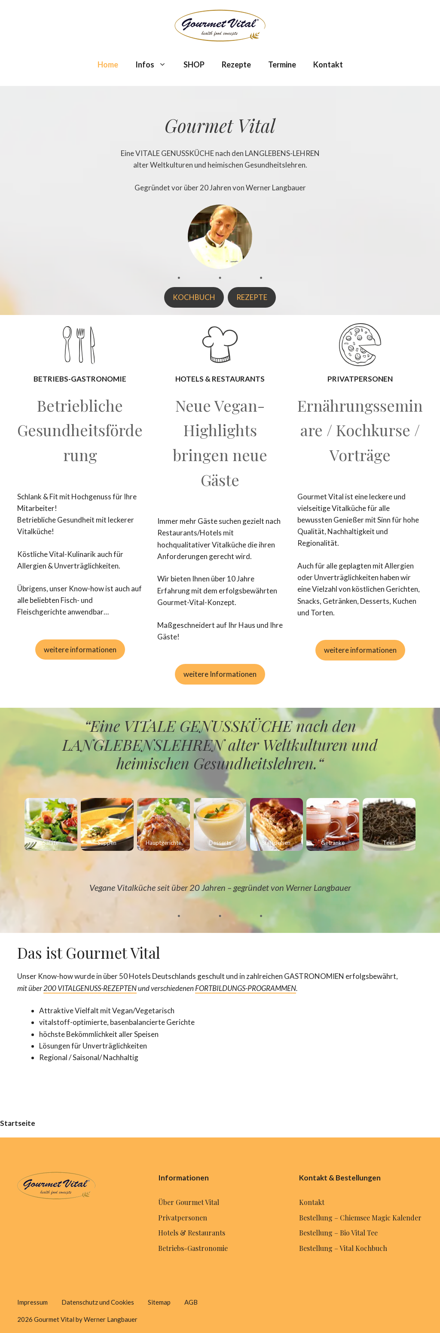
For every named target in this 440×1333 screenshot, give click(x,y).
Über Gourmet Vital (188, 1202)
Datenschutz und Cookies (97, 1302)
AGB (191, 1302)
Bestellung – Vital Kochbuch (343, 1248)
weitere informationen (80, 649)
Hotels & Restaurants (191, 1232)
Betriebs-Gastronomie (193, 1248)
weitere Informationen (220, 674)
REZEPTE (251, 297)
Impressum (32, 1302)
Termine (282, 64)
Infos (155, 64)
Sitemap (159, 1302)
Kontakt (328, 64)
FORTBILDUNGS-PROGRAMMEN (245, 988)
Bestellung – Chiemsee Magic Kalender (360, 1217)
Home (108, 64)
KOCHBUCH (194, 297)
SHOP (194, 64)
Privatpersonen (182, 1217)
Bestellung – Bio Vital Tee (338, 1232)
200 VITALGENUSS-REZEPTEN (90, 988)
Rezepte (236, 64)
